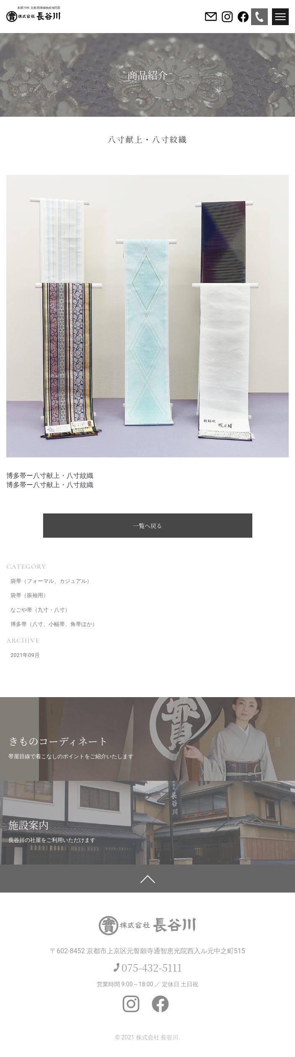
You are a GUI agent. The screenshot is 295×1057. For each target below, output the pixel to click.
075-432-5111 (152, 967)
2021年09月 (25, 655)
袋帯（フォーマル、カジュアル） (51, 581)
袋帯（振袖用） (29, 595)
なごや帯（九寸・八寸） (40, 610)
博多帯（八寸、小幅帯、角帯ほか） (53, 624)
